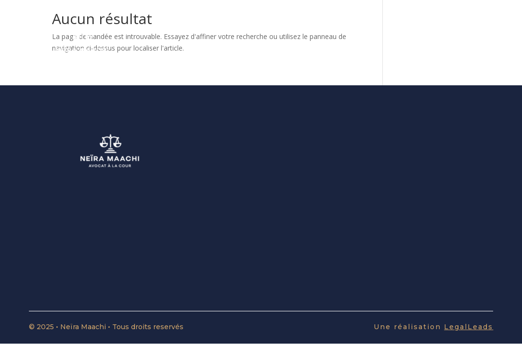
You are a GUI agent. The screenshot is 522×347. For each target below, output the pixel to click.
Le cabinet (392, 43)
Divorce (342, 43)
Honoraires (448, 43)
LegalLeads (468, 326)
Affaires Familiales (277, 43)
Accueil (213, 43)
